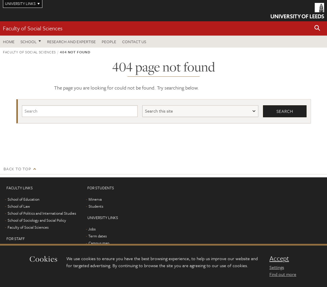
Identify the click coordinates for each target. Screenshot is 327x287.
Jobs (92, 229)
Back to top (17, 169)
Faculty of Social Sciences (33, 28)
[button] (317, 28)
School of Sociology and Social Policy (37, 220)
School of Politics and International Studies (42, 213)
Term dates (97, 236)
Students (96, 206)
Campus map (99, 243)
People (109, 41)
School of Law (19, 206)
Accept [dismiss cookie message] (279, 258)
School (28, 41)
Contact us (134, 41)
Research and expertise (71, 41)
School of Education (23, 199)
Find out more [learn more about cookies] (282, 274)
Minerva (95, 199)
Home (9, 41)
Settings (276, 267)
